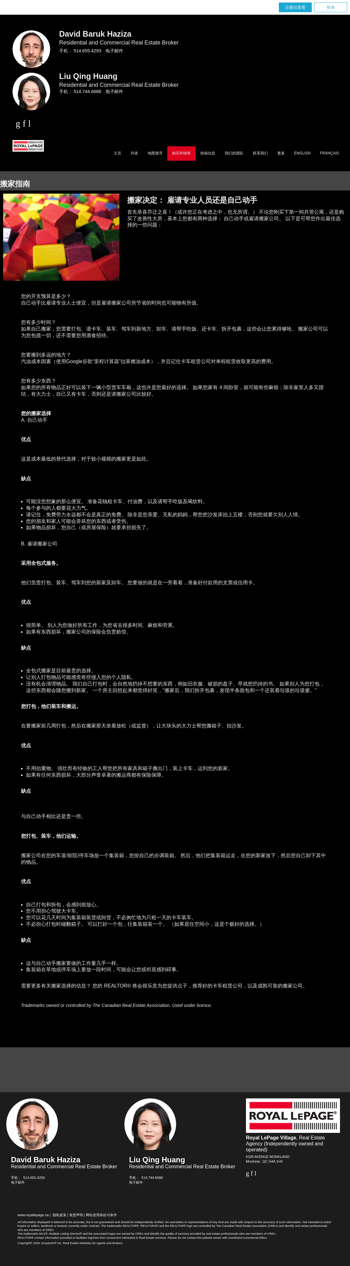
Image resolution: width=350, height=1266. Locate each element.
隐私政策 (59, 1215)
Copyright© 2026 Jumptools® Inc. (40, 1243)
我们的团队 (234, 153)
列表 (134, 153)
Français (329, 153)
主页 (117, 153)
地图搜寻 (155, 153)
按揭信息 (207, 153)
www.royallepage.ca (33, 1215)
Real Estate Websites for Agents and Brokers (93, 1243)
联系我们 (260, 153)
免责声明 (76, 1215)
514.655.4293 (87, 50)
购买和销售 (181, 153)
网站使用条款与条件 (101, 1215)
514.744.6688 (87, 91)
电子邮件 (114, 50)
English (302, 153)
